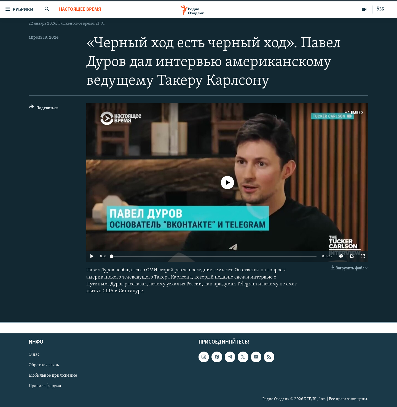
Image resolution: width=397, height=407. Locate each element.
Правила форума (45, 386)
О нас (34, 354)
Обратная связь (44, 365)
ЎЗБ (380, 9)
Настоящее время (80, 9)
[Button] (43, 108)
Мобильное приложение (53, 376)
